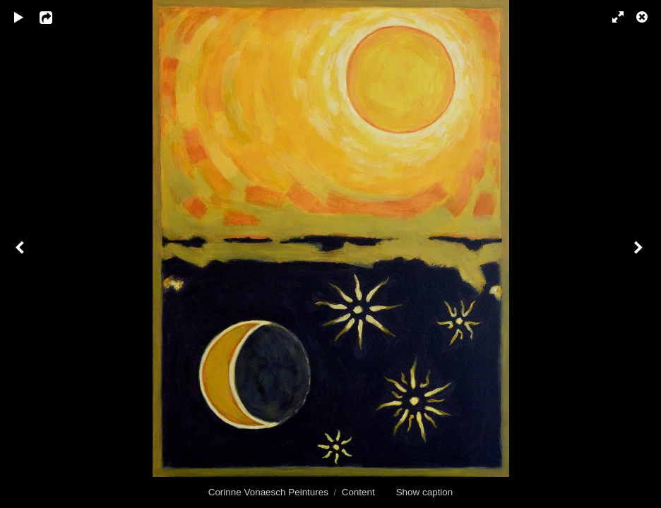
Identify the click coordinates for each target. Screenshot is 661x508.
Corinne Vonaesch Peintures (268, 492)
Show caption (424, 492)
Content (358, 492)
